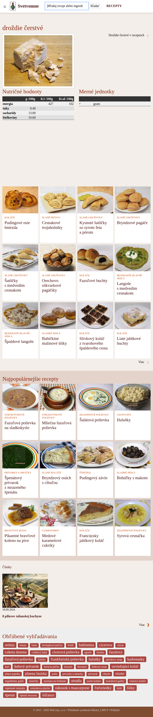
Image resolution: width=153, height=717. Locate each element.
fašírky (41, 659)
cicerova (105, 645)
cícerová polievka (65, 652)
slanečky (33, 681)
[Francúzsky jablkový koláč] (95, 512)
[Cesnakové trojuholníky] (58, 199)
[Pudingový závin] (95, 455)
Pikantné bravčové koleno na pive (20, 538)
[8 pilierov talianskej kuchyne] (25, 590)
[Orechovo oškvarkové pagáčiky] (58, 257)
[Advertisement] (76, 156)
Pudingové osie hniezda (17, 225)
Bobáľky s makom (132, 477)
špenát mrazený (28, 695)
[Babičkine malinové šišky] (58, 315)
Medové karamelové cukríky (51, 540)
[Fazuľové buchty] (95, 257)
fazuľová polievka (19, 659)
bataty (23, 645)
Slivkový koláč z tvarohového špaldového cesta (93, 343)
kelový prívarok (26, 666)
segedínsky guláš (14, 681)
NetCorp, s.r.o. (58, 710)
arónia (10, 645)
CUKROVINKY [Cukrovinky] (50, 530)
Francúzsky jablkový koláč (91, 538)
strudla (76, 681)
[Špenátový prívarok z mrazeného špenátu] (20, 455)
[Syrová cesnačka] (133, 512)
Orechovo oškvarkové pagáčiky (51, 285)
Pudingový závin (93, 477)
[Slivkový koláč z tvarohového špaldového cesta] (95, 315)
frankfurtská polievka (67, 659)
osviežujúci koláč (125, 666)
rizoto (119, 673)
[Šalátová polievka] (95, 397)
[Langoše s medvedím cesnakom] (133, 257)
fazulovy (116, 652)
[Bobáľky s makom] (133, 455)
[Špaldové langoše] (20, 315)
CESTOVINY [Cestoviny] (124, 414)
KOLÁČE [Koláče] (10, 217)
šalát (119, 688)
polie (54, 673)
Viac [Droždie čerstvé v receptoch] (143, 362)
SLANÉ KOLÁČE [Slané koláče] (51, 472)
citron (120, 645)
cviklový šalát (39, 652)
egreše (87, 652)
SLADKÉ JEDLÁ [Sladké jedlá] (51, 333)
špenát (10, 695)
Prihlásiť (115, 710)
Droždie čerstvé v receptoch (129, 35)
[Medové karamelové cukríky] (58, 512)
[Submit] (95, 6)
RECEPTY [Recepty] (114, 6)
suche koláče (94, 681)
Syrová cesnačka (131, 535)
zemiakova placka (40, 688)
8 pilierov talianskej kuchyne (22, 616)
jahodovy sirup (114, 659)
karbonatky (135, 659)
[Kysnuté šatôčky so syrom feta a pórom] (95, 199)
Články (7, 567)
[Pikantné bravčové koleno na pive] (20, 512)
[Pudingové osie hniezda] (20, 199)
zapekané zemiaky (15, 688)
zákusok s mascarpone (72, 688)
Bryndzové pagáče (132, 222)
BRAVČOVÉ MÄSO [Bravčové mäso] (15, 530)
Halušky (124, 420)
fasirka (100, 652)
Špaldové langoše (19, 341)
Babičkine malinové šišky (54, 340)
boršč (71, 645)
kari (7, 666)
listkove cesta (99, 666)
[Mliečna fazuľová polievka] (58, 397)
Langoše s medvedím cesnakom (127, 288)
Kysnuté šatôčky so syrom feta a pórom (93, 227)
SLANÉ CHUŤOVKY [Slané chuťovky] (91, 217)
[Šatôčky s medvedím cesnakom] (20, 257)
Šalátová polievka (94, 420)
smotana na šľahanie (55, 681)
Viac (144, 624)
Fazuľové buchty (93, 280)
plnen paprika (12, 673)
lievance (82, 666)
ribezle (106, 673)
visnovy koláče (137, 681)
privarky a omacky (73, 673)
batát (34, 645)
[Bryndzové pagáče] (133, 199)
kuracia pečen (51, 666)
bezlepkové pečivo (52, 645)
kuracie (68, 666)
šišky (131, 688)
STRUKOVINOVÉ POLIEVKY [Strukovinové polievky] (15, 416)
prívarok (93, 673)
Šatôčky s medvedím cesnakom (15, 285)
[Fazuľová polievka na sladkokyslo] (20, 397)
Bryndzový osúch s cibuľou (56, 480)
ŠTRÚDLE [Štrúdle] (85, 472)
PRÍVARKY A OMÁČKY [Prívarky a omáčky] (18, 472)
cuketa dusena (15, 652)
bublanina (86, 645)
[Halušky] (133, 397)
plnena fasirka (36, 673)
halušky (95, 659)
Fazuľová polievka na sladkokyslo (20, 425)
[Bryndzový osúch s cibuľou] (58, 455)
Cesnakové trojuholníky (52, 225)
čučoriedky (103, 688)
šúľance (48, 695)
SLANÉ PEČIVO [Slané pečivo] (51, 217)
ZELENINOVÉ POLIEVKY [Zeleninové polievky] (94, 414)
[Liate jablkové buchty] (133, 315)
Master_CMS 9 (99, 710)
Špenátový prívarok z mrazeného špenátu (15, 484)
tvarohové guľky (115, 681)
